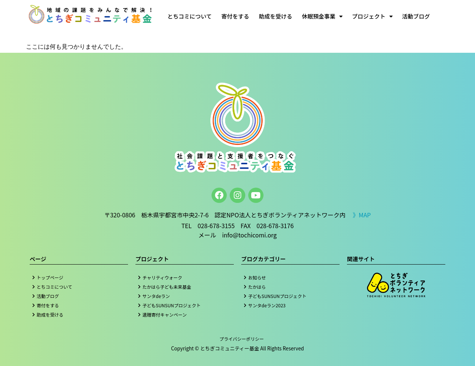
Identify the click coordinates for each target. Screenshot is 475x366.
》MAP (362, 214)
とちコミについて (189, 16)
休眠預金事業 (322, 16)
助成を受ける (275, 16)
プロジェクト (372, 16)
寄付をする (235, 16)
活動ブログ (416, 16)
